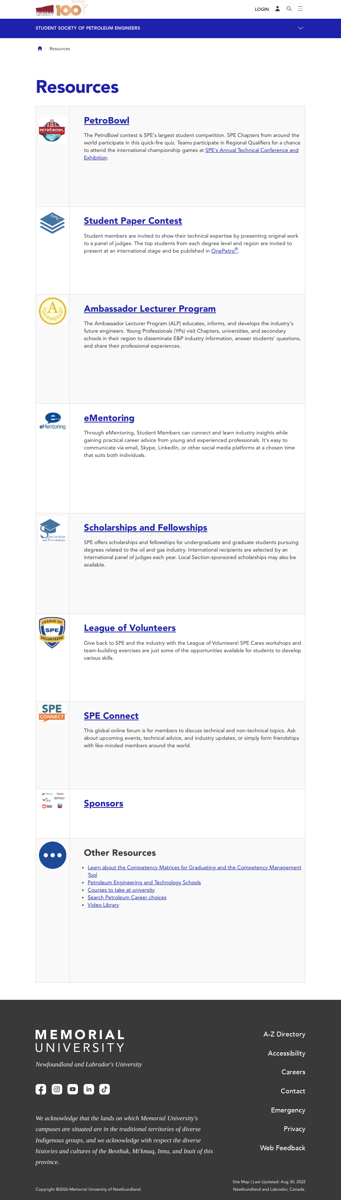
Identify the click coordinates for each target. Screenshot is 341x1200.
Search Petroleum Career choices (127, 897)
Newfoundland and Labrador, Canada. (269, 1189)
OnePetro (224, 251)
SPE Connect (111, 715)
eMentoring (109, 417)
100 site (73, 9)
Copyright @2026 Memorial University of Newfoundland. (89, 1189)
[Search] (289, 9)
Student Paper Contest (133, 220)
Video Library (103, 905)
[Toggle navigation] (300, 9)
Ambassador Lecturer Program (150, 308)
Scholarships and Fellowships (145, 527)
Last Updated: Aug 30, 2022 (279, 1181)
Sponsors (103, 803)
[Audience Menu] (278, 9)
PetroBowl (106, 120)
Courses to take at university (121, 890)
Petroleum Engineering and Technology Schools (144, 882)
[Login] (262, 9)
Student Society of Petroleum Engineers (88, 28)
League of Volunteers (130, 627)
